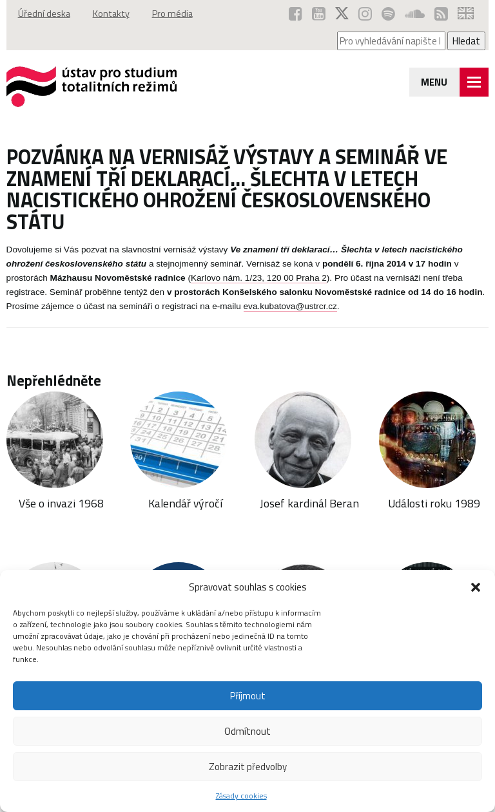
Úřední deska (44, 13)
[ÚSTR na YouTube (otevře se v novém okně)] (319, 13)
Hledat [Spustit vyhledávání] (466, 40)
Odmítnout (247, 731)
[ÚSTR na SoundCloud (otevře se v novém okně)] (415, 13)
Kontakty (111, 13)
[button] (475, 587)
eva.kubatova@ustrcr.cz (290, 306)
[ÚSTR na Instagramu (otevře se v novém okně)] (365, 13)
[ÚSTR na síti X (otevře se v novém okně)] (342, 13)
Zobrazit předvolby (248, 766)
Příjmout (248, 695)
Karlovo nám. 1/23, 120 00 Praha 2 (259, 278)
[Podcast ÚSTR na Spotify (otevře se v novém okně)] (388, 13)
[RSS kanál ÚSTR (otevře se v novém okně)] (441, 13)
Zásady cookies (241, 795)
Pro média (172, 13)
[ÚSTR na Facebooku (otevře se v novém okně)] (295, 13)
